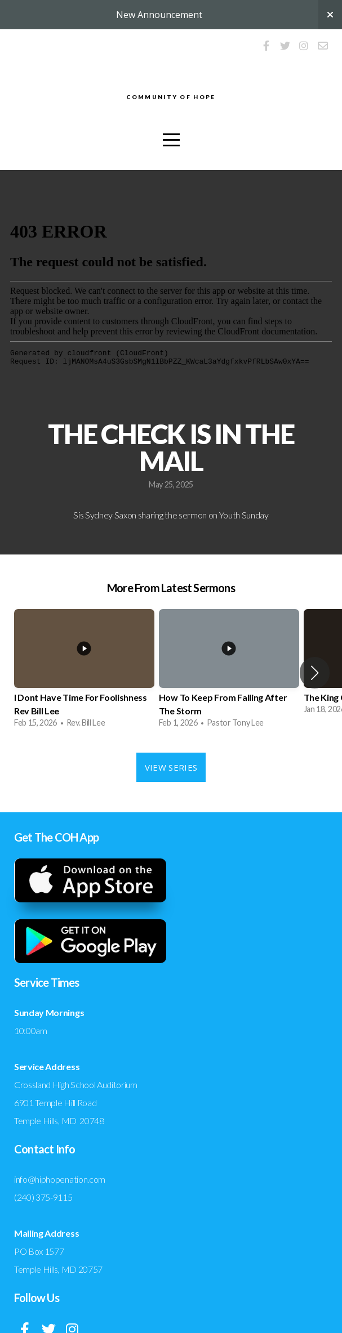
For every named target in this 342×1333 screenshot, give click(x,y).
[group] (84, 672)
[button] (314, 672)
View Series (171, 767)
